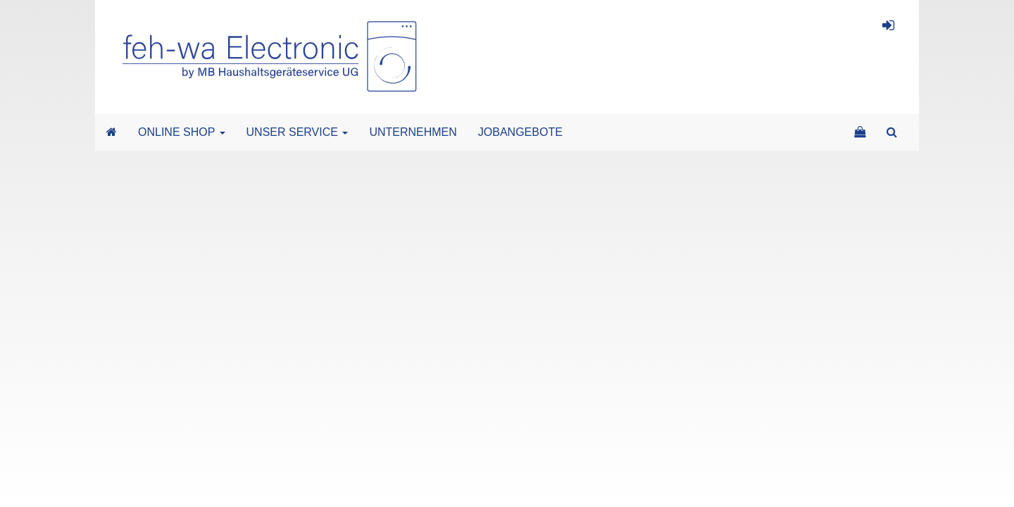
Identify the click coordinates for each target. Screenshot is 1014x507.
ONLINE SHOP (181, 132)
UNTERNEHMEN (412, 132)
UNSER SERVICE (297, 132)
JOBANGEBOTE (520, 132)
